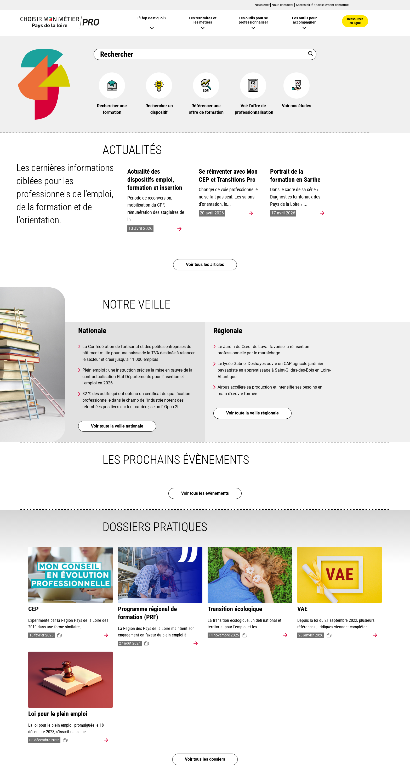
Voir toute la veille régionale (252, 413)
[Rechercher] (311, 54)
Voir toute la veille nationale (117, 426)
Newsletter (262, 5)
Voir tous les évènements (205, 493)
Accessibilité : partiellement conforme (322, 5)
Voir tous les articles (205, 264)
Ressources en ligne (355, 21)
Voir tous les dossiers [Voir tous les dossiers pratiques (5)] (205, 759)
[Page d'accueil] (59, 27)
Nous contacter (282, 5)
